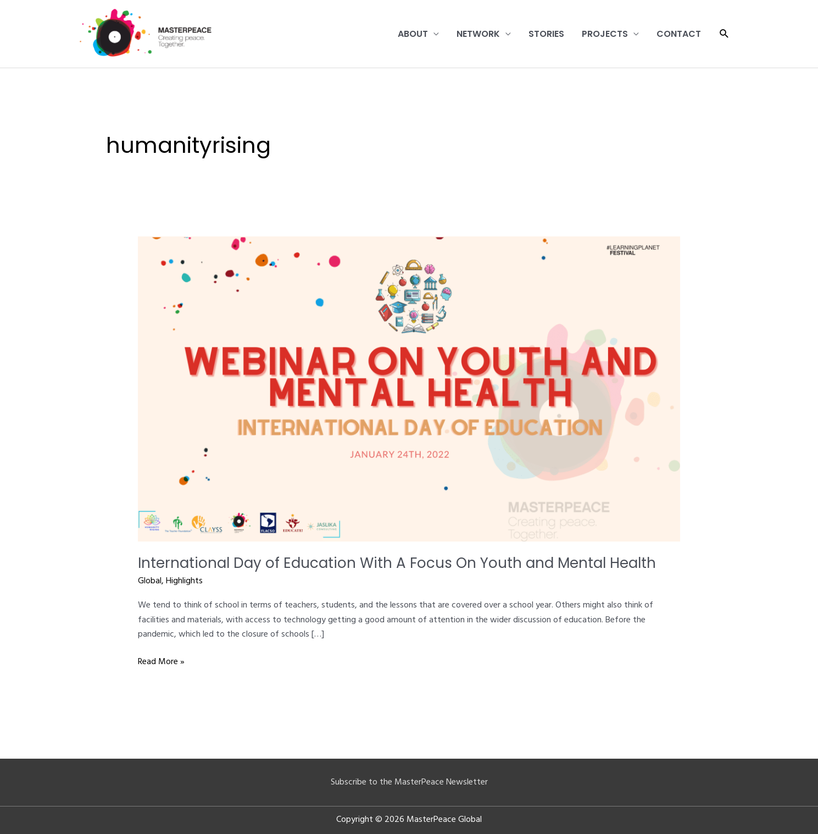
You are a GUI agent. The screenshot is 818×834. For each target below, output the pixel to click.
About (413, 33)
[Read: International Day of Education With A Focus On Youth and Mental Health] (409, 389)
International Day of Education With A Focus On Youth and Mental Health (397, 563)
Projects (605, 33)
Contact (678, 33)
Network (478, 33)
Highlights (184, 581)
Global (150, 581)
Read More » (161, 662)
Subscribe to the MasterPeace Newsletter (409, 782)
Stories (546, 33)
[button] (724, 34)
